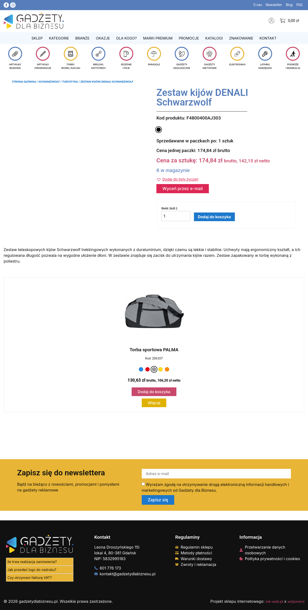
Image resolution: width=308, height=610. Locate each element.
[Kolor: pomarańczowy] (167, 369)
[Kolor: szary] (154, 369)
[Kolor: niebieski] (141, 369)
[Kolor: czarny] (158, 129)
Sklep (37, 38)
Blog (289, 5)
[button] (177, 179)
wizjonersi (296, 601)
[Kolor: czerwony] (147, 369)
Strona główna (24, 81)
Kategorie (59, 38)
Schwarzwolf (49, 81)
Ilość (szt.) (169, 208)
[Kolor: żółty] (160, 369)
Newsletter (274, 5)
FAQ (299, 5)
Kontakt (267, 38)
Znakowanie (241, 38)
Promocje (189, 38)
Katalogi (214, 38)
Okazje (103, 38)
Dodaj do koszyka (214, 216)
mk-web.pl (274, 601)
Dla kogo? (126, 38)
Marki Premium (157, 38)
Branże (82, 38)
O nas (257, 5)
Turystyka (70, 81)
